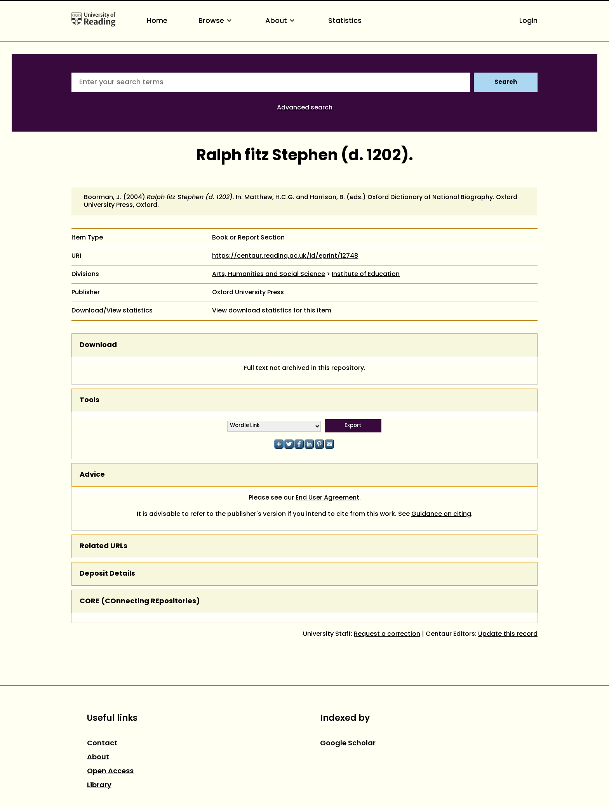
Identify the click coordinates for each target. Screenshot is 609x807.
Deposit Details (107, 574)
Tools (89, 400)
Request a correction (387, 634)
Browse (216, 21)
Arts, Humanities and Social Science (268, 274)
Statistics (345, 21)
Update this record (508, 634)
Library (99, 785)
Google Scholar (348, 744)
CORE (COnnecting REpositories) (140, 601)
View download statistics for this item (271, 311)
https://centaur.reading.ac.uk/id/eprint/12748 (285, 256)
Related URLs (103, 546)
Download (98, 345)
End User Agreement (327, 498)
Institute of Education (366, 274)
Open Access (110, 771)
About (281, 21)
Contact (102, 744)
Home (157, 21)
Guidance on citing (441, 514)
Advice (92, 475)
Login (528, 21)
